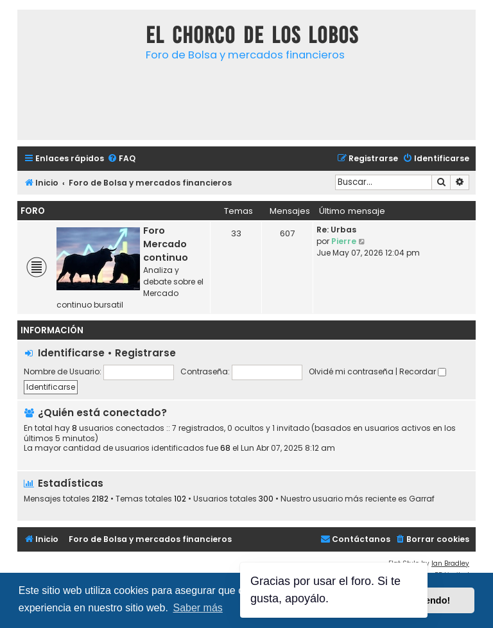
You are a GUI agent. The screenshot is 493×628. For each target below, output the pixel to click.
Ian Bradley (450, 563)
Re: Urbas (336, 229)
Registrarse (145, 353)
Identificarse (71, 353)
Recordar (422, 371)
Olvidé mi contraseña (351, 371)
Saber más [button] (197, 607)
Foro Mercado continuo (165, 244)
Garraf (422, 499)
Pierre (343, 241)
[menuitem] (121, 159)
